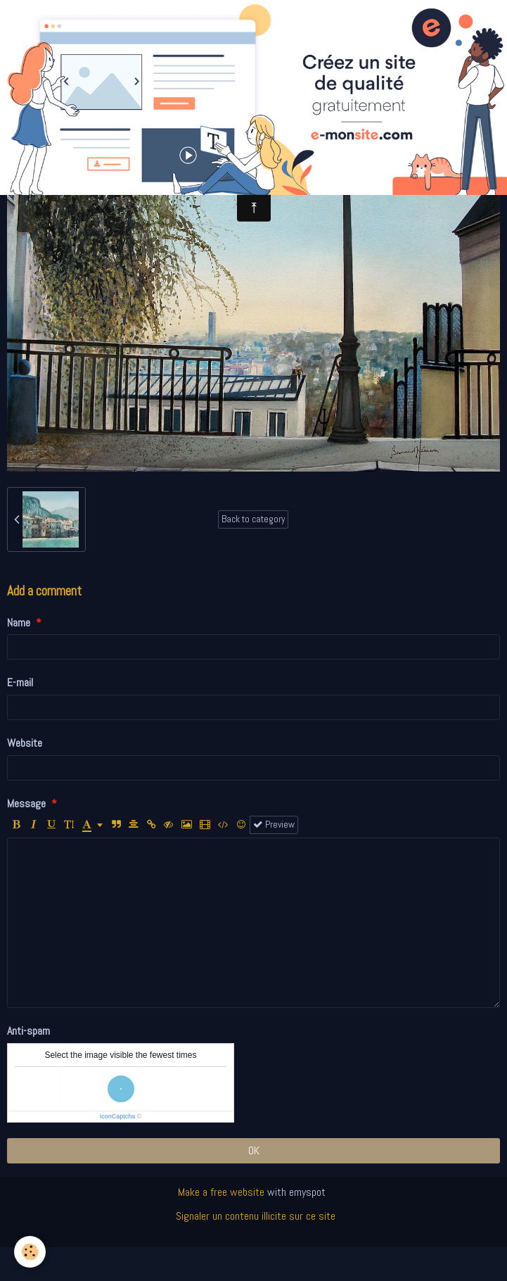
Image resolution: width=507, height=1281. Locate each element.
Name (18, 622)
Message (26, 803)
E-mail (20, 682)
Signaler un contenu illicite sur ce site (255, 1216)
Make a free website (221, 1192)
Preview (274, 825)
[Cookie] (30, 1252)
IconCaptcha (118, 1116)
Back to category (253, 519)
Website (24, 743)
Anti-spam (28, 1030)
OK (253, 1150)
